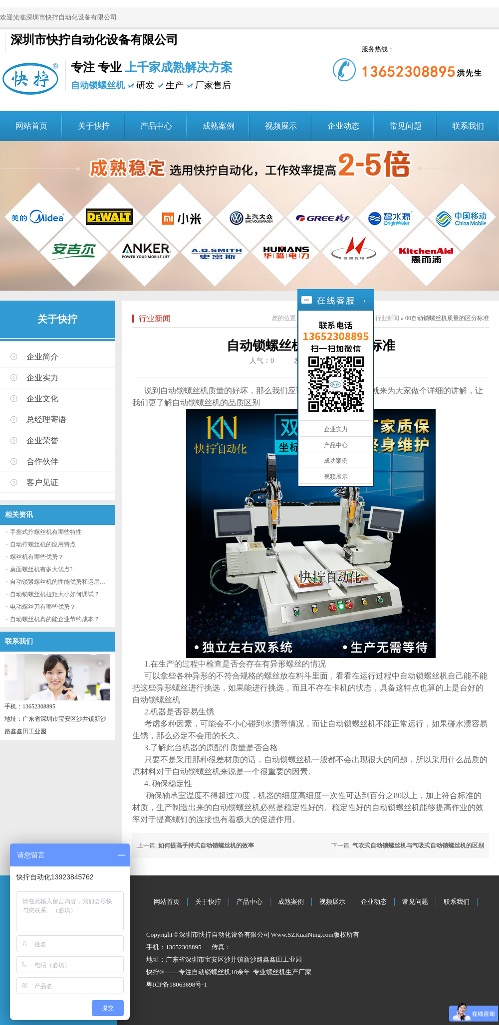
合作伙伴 (42, 461)
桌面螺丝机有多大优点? (41, 569)
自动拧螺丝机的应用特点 (43, 544)
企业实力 (42, 377)
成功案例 (336, 460)
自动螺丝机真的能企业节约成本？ (55, 619)
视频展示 (281, 126)
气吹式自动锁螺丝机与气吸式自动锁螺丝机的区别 (418, 845)
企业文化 (42, 398)
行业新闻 (155, 318)
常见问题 (406, 126)
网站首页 (31, 126)
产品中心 (156, 126)
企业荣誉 (42, 440)
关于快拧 (94, 126)
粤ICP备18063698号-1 (176, 984)
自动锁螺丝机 (211, 972)
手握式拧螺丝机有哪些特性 (46, 531)
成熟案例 (219, 126)
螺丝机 (275, 972)
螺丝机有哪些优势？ (37, 556)
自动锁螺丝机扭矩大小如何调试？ (55, 594)
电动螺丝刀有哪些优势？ (43, 606)
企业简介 (42, 356)
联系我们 (468, 126)
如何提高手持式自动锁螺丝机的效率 (206, 845)
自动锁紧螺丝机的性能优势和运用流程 (61, 581)
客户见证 (42, 482)
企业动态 (343, 126)
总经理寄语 (46, 419)
